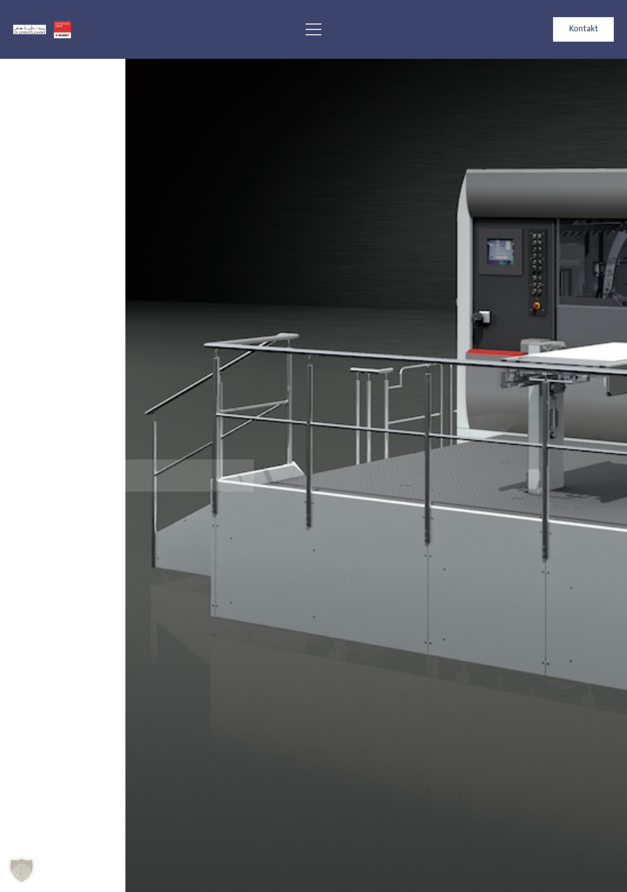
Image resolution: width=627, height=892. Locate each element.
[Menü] (313, 29)
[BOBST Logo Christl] (62, 29)
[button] (21, 870)
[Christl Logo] (29, 29)
